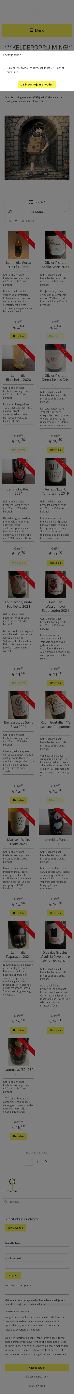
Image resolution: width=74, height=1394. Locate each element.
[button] (37, 84)
